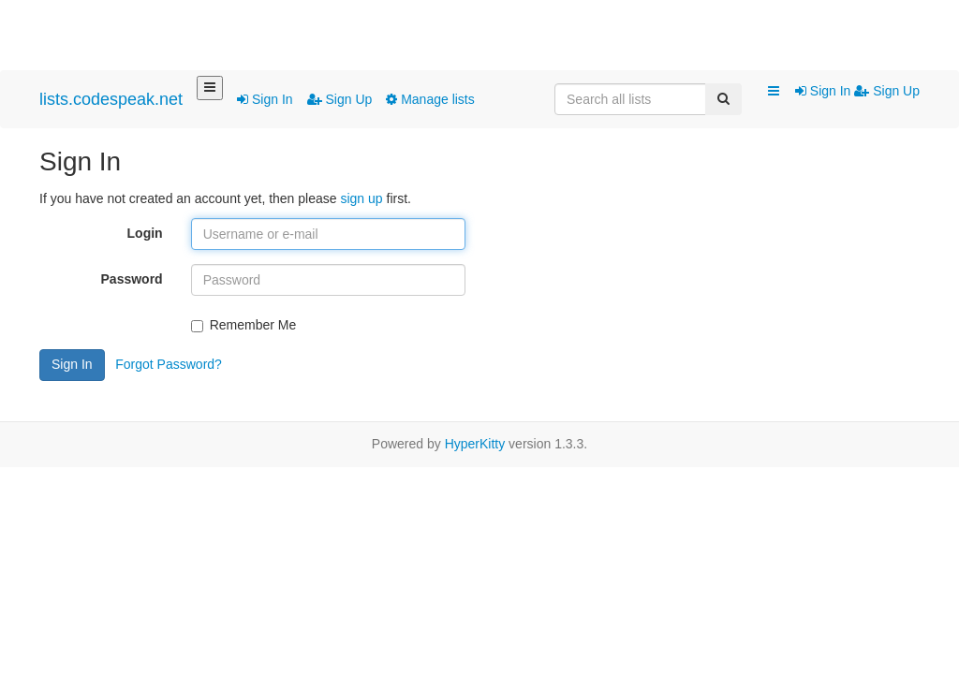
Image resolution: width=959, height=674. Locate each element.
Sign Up (340, 99)
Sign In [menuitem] (824, 90)
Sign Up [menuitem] (887, 90)
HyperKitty (475, 443)
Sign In (264, 99)
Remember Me (244, 324)
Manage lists (430, 99)
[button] (773, 92)
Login (145, 233)
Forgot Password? (168, 364)
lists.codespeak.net (111, 99)
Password (132, 278)
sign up (361, 198)
